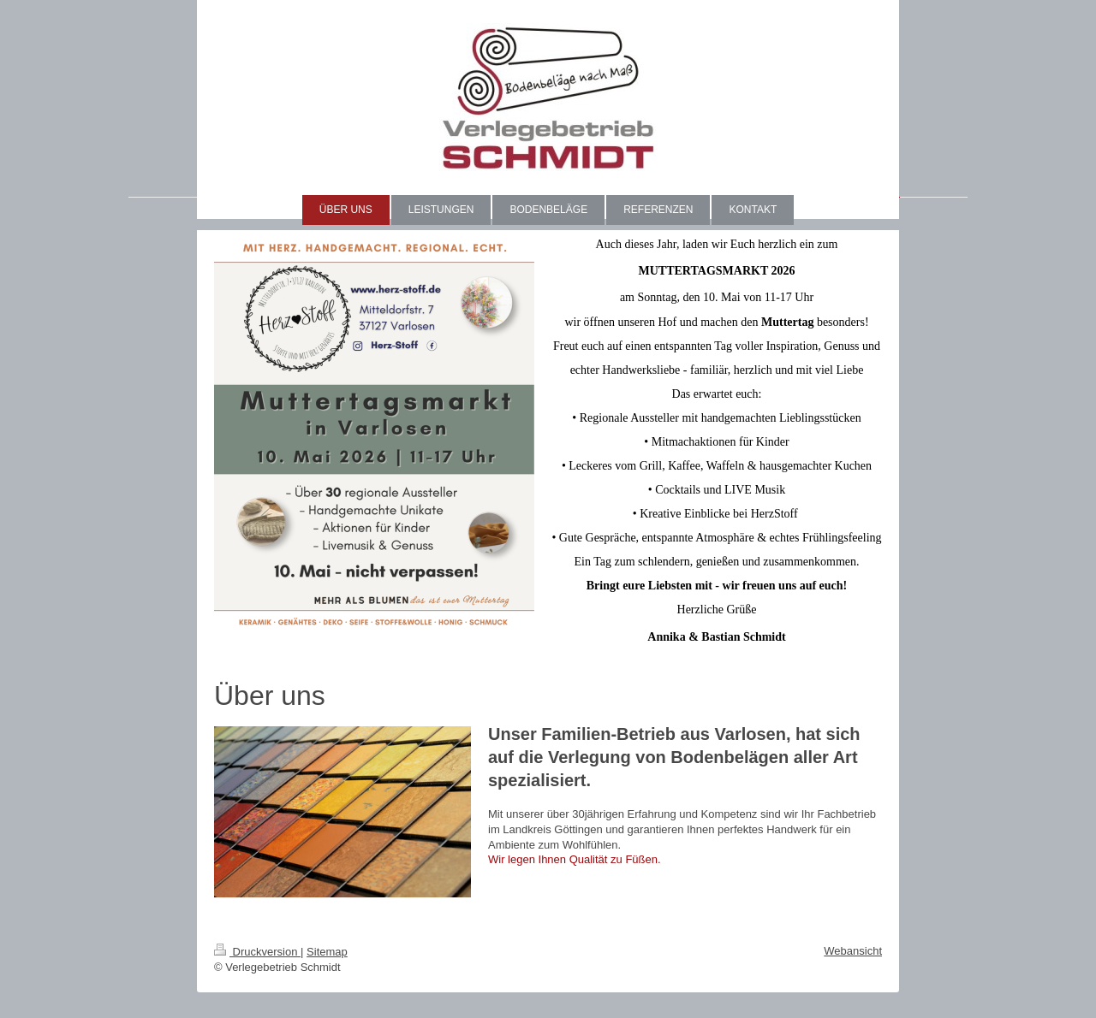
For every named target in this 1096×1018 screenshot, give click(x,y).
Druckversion (257, 951)
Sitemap (327, 951)
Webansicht (853, 950)
